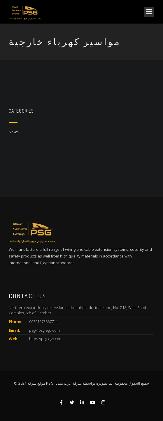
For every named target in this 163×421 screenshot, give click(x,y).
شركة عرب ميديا (68, 383)
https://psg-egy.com (45, 338)
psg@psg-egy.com (44, 330)
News (14, 131)
